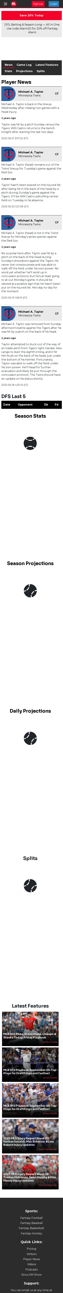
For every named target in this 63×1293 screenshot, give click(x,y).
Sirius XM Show (31, 1274)
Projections (24, 71)
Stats (8, 71)
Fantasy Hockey (31, 1233)
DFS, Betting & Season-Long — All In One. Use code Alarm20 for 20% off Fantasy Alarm (32, 28)
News (9, 64)
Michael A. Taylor (30, 91)
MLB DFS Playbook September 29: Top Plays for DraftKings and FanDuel (29, 1071)
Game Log (24, 64)
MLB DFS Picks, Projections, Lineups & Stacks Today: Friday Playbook (29, 1035)
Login (53, 3)
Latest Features (47, 64)
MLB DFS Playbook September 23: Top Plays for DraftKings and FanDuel (29, 1107)
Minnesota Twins (29, 95)
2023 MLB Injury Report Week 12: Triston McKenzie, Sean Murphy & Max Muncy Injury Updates (29, 1177)
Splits (41, 71)
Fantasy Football (31, 1218)
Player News (31, 1259)
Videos (31, 1264)
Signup (38, 3)
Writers (31, 1254)
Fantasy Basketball (31, 1228)
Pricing (31, 1248)
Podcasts (32, 1269)
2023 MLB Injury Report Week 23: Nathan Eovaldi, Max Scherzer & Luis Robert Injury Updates (28, 1142)
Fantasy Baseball (31, 1223)
